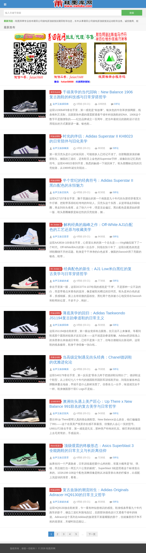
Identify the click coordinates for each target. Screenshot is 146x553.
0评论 (117, 104)
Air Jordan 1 (56, 225)
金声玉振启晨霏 (61, 236)
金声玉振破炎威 (61, 280)
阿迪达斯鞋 (56, 136)
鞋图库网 (73, 4)
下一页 (92, 534)
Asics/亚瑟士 (57, 446)
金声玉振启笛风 (61, 192)
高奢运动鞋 (56, 357)
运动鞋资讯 (56, 401)
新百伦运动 (56, 92)
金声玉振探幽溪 (61, 148)
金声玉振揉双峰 (61, 104)
